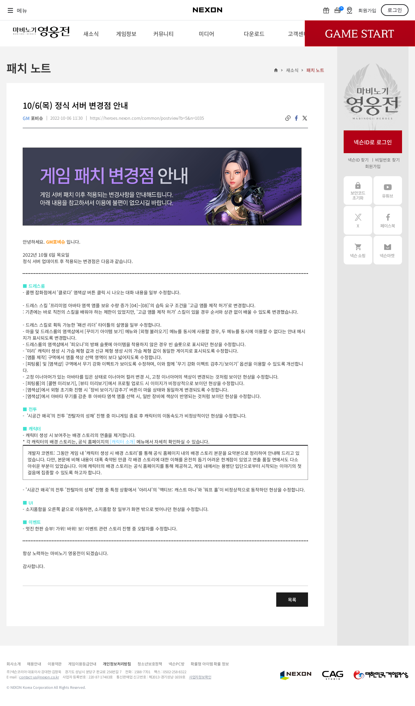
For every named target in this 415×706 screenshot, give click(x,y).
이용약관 (55, 663)
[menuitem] (91, 33)
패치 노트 (315, 70)
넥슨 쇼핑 (358, 250)
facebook (296, 118)
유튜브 (388, 190)
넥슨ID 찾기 (358, 160)
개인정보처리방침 (117, 663)
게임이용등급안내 (82, 663)
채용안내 (34, 663)
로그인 (394, 10)
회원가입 (367, 10)
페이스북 (388, 220)
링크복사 (288, 118)
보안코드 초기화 (358, 190)
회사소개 (13, 663)
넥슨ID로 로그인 (373, 142)
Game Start (360, 33)
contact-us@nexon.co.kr (39, 676)
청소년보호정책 (149, 663)
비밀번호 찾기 (387, 160)
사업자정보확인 (200, 676)
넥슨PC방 (176, 663)
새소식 (292, 70)
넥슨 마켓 (388, 250)
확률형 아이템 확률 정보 (210, 663)
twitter (305, 118)
